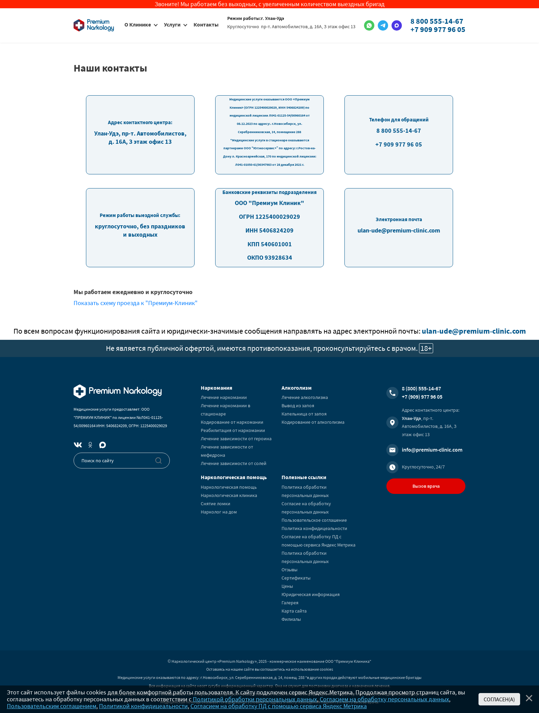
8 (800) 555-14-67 (421, 388)
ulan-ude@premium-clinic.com (474, 331)
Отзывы (289, 569)
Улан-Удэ (411, 418)
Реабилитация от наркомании (233, 430)
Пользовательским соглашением (51, 706)
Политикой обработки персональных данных (255, 699)
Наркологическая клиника (229, 495)
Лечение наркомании (224, 397)
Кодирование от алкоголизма (313, 422)
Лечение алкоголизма (305, 397)
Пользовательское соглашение (314, 520)
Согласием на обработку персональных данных (384, 699)
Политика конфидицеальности (314, 528)
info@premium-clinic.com (432, 449)
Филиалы (291, 619)
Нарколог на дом (219, 512)
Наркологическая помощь (229, 487)
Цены (287, 586)
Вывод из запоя (298, 405)
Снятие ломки (215, 503)
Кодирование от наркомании (232, 422)
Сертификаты (296, 578)
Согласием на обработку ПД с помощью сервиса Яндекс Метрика (278, 706)
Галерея (290, 602)
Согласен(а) (499, 699)
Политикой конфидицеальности (143, 706)
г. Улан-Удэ (272, 18)
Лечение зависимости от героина (236, 438)
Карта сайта (294, 611)
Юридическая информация (311, 594)
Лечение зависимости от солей (233, 463)
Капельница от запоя (304, 414)
